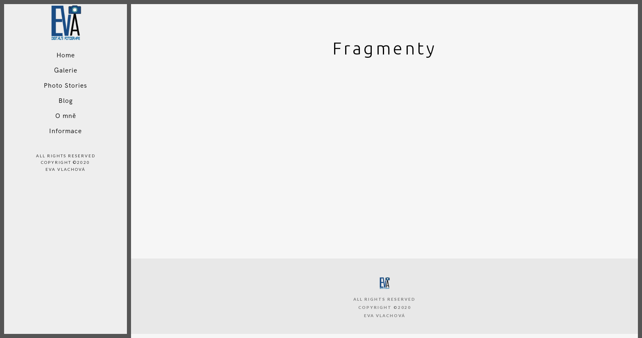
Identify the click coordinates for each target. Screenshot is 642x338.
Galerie (65, 71)
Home (66, 55)
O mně (65, 116)
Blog (66, 101)
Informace (65, 131)
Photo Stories (65, 86)
